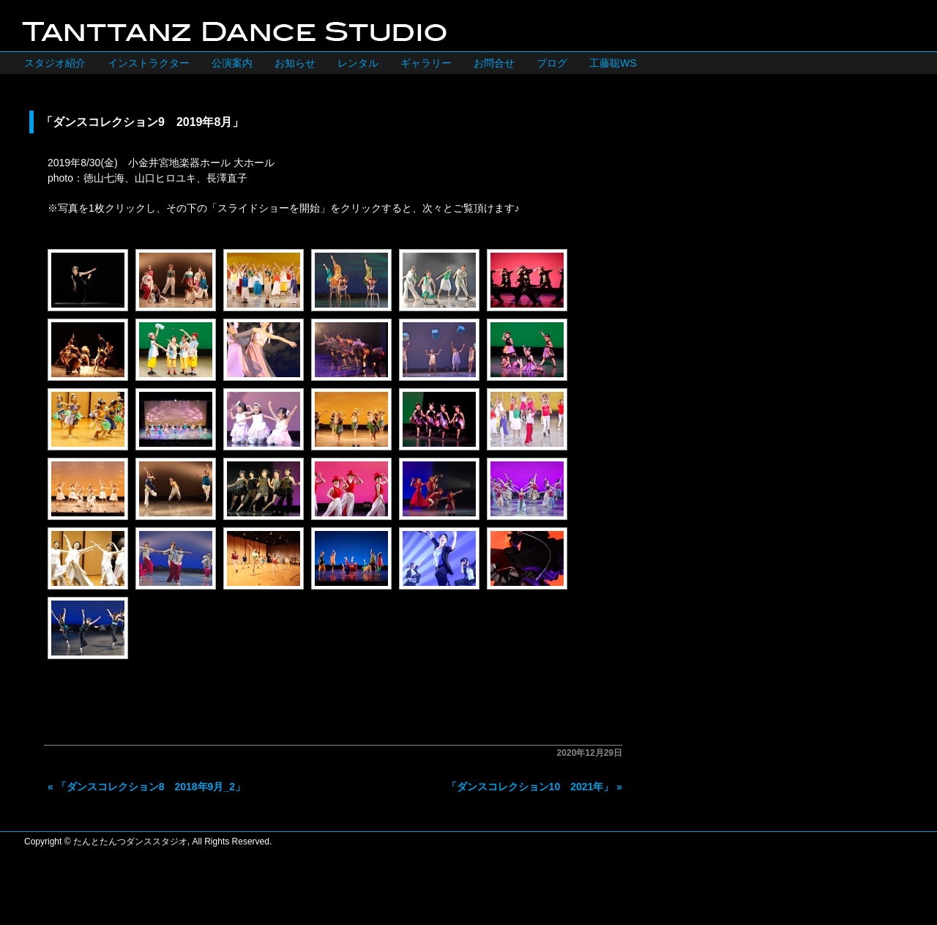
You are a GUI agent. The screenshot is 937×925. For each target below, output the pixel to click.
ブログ (552, 63)
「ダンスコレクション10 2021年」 (530, 786)
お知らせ (295, 63)
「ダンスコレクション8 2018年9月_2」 (150, 786)
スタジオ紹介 (55, 63)
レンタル (357, 63)
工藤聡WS (613, 63)
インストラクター (149, 63)
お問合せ (494, 63)
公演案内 (232, 63)
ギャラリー (426, 63)
